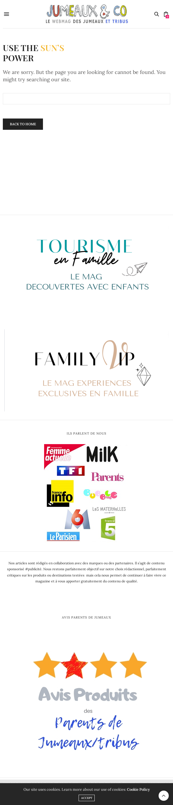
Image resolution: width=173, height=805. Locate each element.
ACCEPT (86, 800)
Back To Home (23, 124)
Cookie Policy (138, 791)
